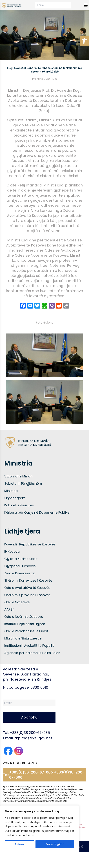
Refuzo (19, 844)
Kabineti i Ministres (19, 505)
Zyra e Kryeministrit (19, 573)
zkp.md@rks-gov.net (33, 738)
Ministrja (11, 490)
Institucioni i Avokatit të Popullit (29, 645)
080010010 (39, 687)
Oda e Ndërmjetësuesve (23, 616)
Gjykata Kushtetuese (20, 558)
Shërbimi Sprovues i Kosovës (27, 595)
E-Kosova (12, 551)
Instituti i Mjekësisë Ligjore (24, 624)
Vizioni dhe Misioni (18, 476)
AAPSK (9, 609)
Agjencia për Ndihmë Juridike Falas (32, 653)
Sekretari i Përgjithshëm (23, 483)
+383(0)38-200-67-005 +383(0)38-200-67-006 (46, 775)
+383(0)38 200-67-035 (30, 732)
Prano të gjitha (55, 844)
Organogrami (15, 498)
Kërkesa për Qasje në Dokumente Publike (36, 512)
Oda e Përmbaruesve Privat (26, 631)
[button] (84, 41)
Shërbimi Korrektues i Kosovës (28, 580)
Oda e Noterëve (17, 602)
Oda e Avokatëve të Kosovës (27, 587)
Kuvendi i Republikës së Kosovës (29, 544)
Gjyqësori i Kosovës (20, 566)
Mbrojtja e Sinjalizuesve (22, 638)
